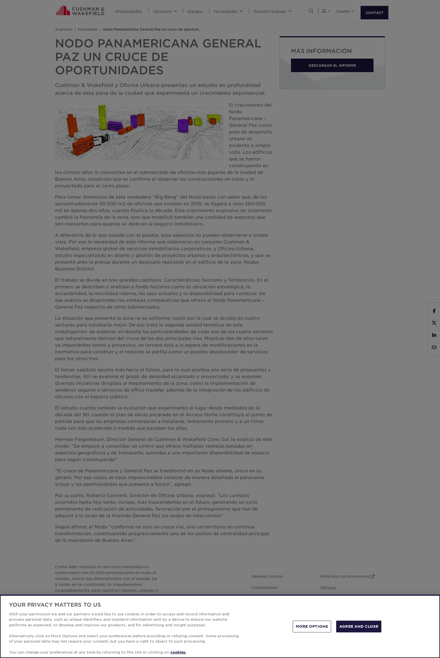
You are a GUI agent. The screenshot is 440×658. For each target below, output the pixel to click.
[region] (220, 626)
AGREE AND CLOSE (358, 626)
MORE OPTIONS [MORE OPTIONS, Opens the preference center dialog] (312, 626)
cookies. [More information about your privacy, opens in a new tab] (178, 652)
